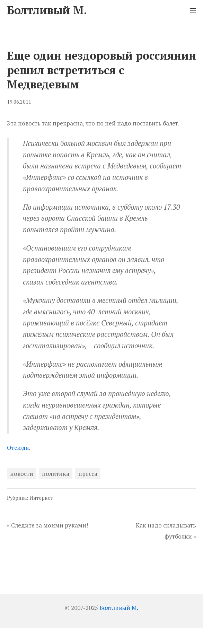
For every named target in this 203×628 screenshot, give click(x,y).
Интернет (41, 498)
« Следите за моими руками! (47, 525)
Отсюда (18, 448)
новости (21, 474)
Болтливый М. (118, 608)
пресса (87, 474)
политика (55, 474)
